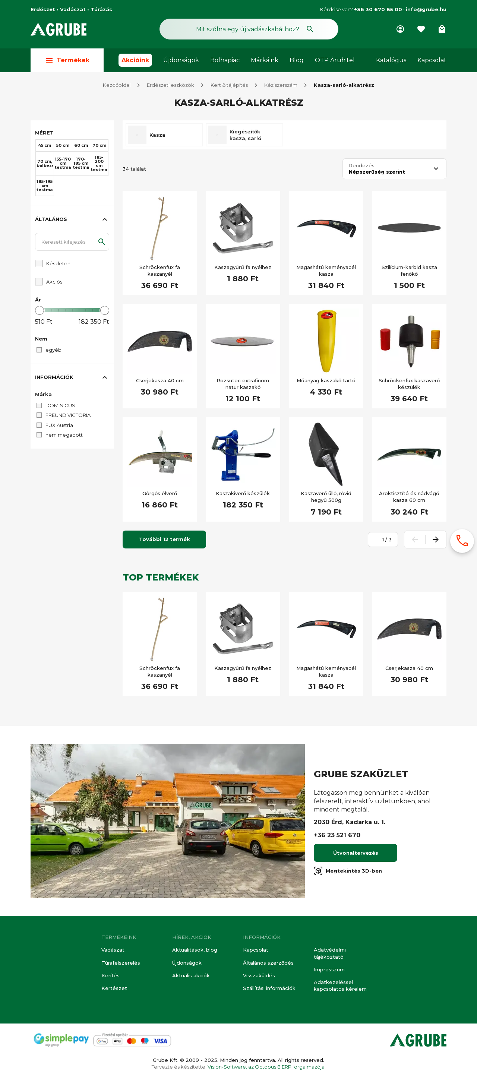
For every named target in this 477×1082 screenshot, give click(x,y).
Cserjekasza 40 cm (160, 380)
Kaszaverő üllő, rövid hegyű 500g (326, 496)
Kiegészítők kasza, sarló (245, 135)
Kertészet (114, 988)
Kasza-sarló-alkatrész (344, 85)
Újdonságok (181, 60)
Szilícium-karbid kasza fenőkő (409, 270)
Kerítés (110, 975)
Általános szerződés (268, 963)
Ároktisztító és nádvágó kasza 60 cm (409, 496)
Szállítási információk (269, 988)
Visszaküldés (259, 975)
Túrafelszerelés (120, 963)
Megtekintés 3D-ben (348, 870)
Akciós (54, 282)
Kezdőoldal (116, 85)
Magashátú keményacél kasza (326, 270)
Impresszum (329, 969)
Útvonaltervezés (355, 853)
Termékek (67, 60)
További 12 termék (164, 539)
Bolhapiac (225, 60)
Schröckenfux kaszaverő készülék (409, 383)
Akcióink (135, 60)
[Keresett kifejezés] (72, 242)
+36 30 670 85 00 (378, 9)
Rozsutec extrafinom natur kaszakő (243, 383)
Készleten (58, 263)
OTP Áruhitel (335, 60)
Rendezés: (362, 165)
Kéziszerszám (280, 85)
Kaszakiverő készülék (243, 493)
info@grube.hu (426, 9)
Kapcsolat (431, 60)
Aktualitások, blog (194, 950)
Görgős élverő (159, 493)
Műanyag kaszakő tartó (326, 380)
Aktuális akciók (191, 975)
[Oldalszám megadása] (379, 539)
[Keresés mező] (248, 29)
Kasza (157, 135)
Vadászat (112, 950)
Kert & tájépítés (229, 85)
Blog (297, 60)
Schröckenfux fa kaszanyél (159, 270)
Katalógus (391, 60)
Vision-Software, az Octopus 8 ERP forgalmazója (266, 1067)
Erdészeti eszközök (170, 85)
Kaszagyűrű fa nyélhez (242, 267)
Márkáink (264, 60)
